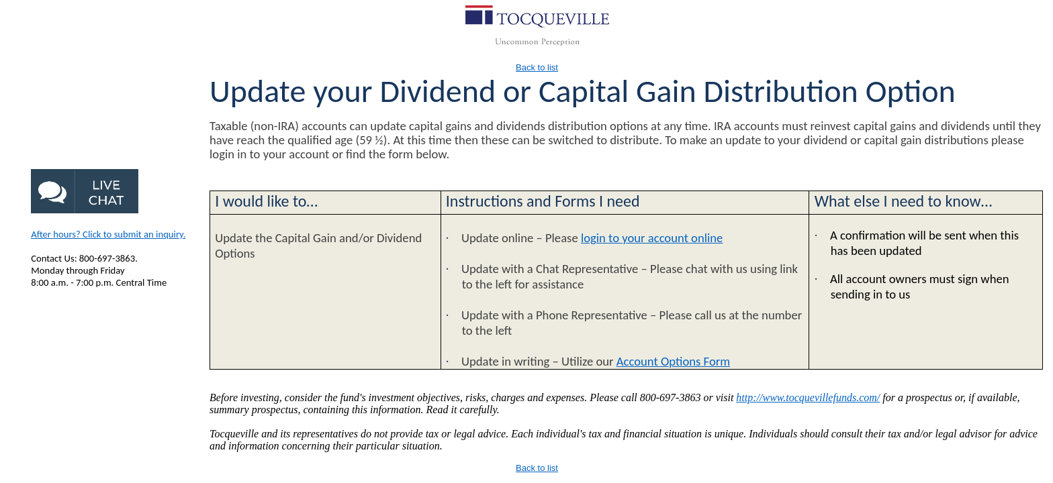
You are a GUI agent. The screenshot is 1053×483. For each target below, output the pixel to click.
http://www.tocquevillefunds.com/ (808, 397)
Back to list (537, 67)
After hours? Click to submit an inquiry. (108, 234)
